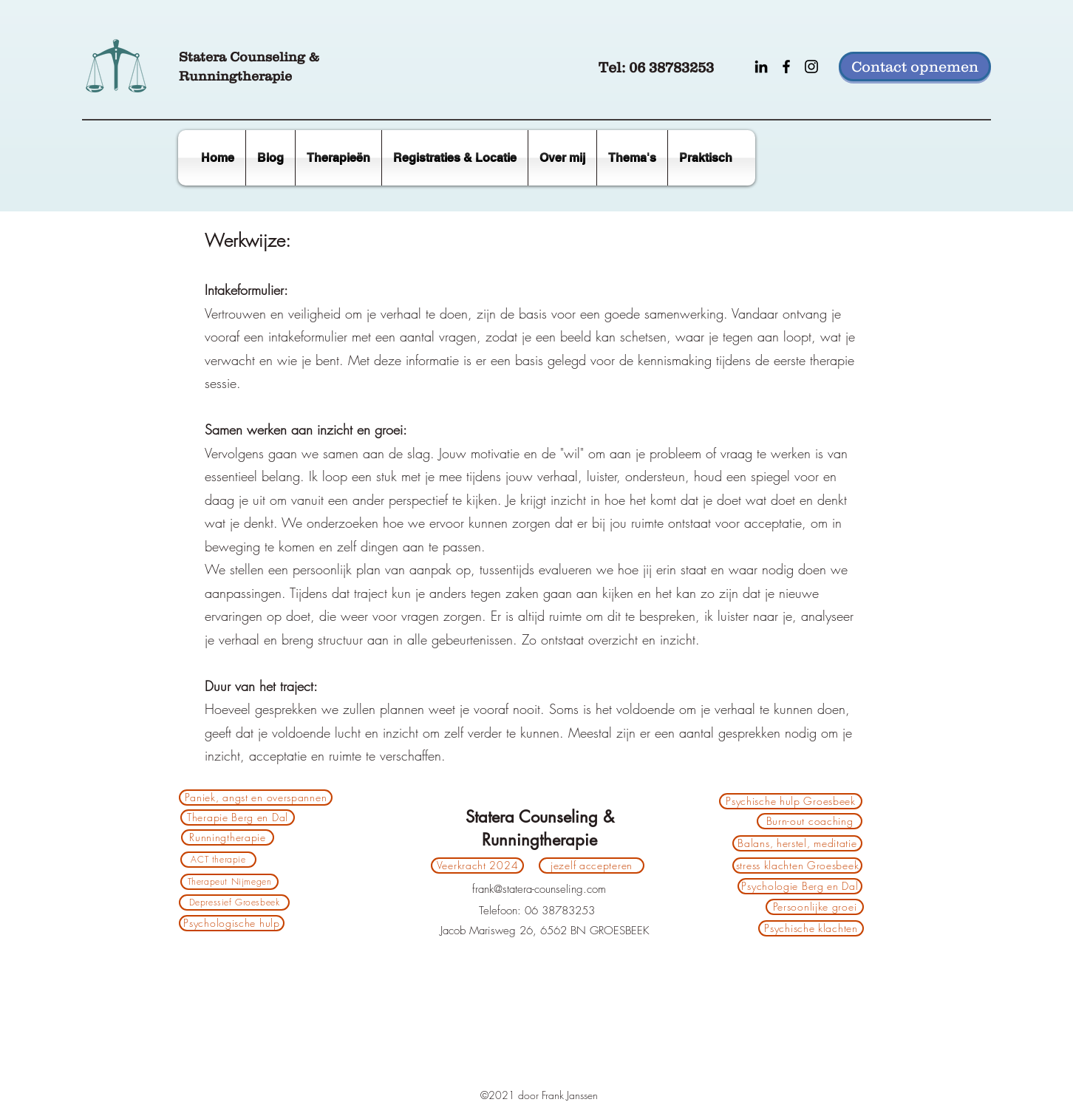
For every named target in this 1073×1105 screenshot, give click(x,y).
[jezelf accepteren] (591, 865)
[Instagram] (811, 66)
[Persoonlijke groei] (815, 907)
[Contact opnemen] (915, 66)
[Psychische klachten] (811, 928)
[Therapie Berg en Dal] (237, 817)
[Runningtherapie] (227, 837)
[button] (705, 158)
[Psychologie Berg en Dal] (800, 886)
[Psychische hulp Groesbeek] (790, 801)
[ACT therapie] (218, 859)
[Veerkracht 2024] (477, 865)
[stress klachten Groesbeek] (797, 865)
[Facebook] (786, 66)
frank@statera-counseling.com (539, 889)
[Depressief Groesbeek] (234, 902)
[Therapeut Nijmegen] (229, 882)
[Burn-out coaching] (809, 821)
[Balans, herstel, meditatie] (797, 843)
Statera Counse (229, 57)
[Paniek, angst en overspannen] (256, 797)
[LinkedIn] (761, 66)
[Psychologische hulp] (232, 923)
